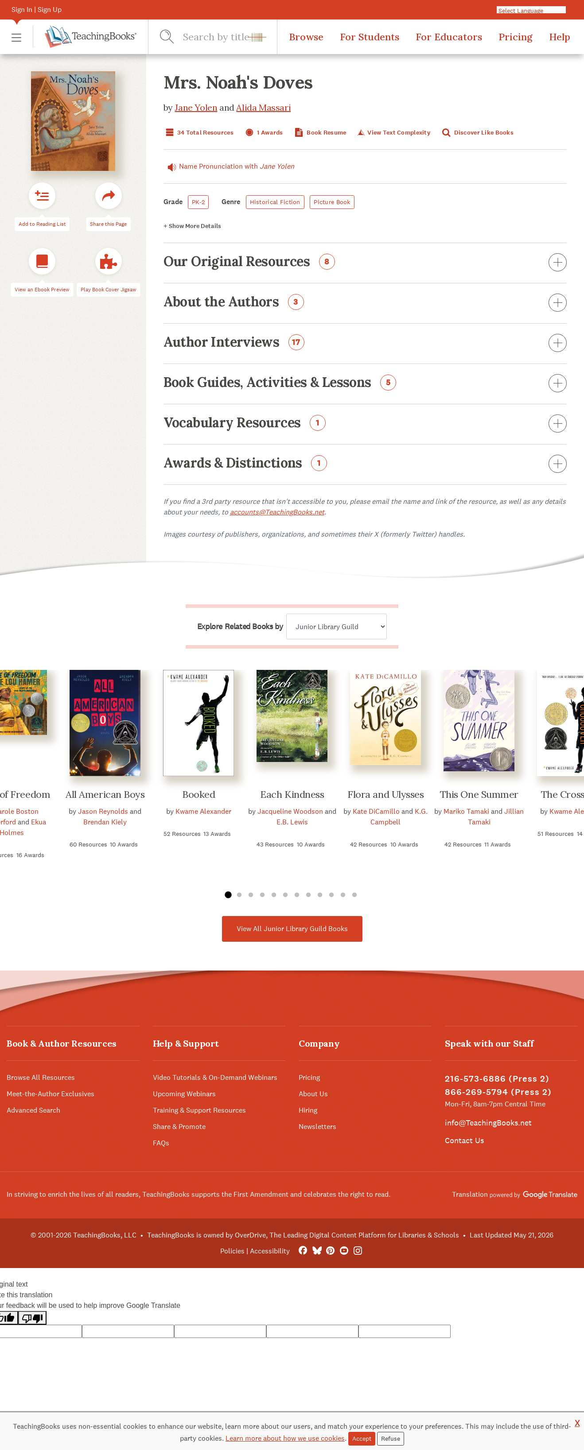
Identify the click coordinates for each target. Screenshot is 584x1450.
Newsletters (317, 1126)
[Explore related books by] (336, 626)
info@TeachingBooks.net (488, 1122)
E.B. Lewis (292, 822)
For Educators (449, 37)
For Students (369, 37)
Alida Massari (263, 107)
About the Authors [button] (365, 303)
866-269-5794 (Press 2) (498, 1092)
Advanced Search (33, 1110)
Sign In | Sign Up (37, 9)
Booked (198, 794)
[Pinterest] (330, 1251)
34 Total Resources (199, 132)
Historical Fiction (275, 202)
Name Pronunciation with (229, 166)
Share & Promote (179, 1126)
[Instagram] (358, 1251)
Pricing (515, 37)
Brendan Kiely (105, 822)
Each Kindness (292, 794)
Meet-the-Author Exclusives (50, 1093)
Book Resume (319, 132)
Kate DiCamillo (376, 811)
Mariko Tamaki (466, 811)
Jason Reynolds (103, 811)
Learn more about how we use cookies (285, 1438)
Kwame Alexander (203, 811)
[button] (16, 37)
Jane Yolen (196, 107)
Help (559, 37)
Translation (514, 1194)
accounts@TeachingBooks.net (277, 512)
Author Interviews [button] (365, 343)
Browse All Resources (41, 1077)
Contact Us (464, 1140)
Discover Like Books (477, 132)
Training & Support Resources (199, 1110)
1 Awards (263, 132)
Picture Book (332, 202)
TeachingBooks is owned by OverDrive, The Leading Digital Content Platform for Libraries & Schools (303, 1235)
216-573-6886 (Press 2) (497, 1079)
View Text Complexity (393, 132)
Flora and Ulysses (385, 794)
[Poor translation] (32, 1318)
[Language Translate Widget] (539, 10)
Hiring (308, 1110)
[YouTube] (344, 1251)
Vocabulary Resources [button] (365, 424)
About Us (313, 1093)
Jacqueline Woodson (290, 811)
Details (192, 226)
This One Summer (479, 794)
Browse (306, 37)
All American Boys (105, 794)
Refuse (390, 1438)
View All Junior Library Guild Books (292, 928)
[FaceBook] (303, 1251)
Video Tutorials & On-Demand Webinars (215, 1077)
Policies (232, 1251)
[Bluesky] (317, 1251)
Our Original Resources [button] (365, 263)
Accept (361, 1438)
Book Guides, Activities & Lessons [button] (365, 383)
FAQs (161, 1143)
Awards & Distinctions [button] (365, 464)
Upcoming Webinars (184, 1093)
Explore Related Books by (240, 626)
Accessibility (270, 1251)
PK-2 (198, 202)
